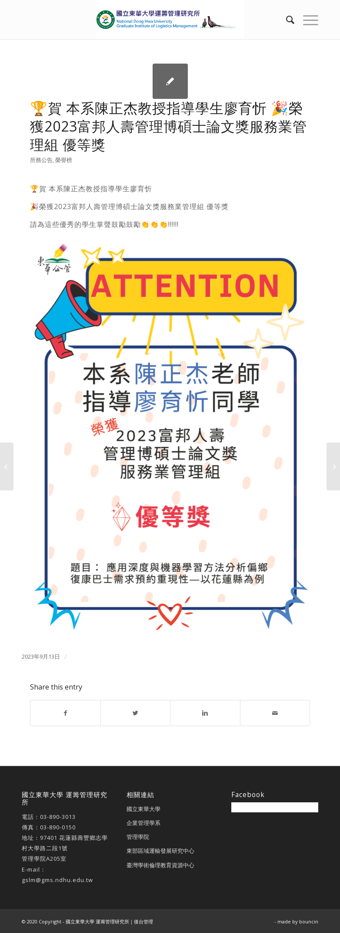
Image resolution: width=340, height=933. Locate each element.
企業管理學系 (143, 823)
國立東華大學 (143, 809)
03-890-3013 (58, 817)
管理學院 (138, 837)
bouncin (308, 921)
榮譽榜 (63, 160)
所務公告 (41, 160)
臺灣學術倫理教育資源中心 (160, 865)
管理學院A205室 (44, 858)
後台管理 (143, 921)
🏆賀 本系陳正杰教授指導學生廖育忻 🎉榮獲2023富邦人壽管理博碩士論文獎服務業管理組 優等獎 (168, 126)
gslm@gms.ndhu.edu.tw (57, 880)
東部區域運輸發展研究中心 (160, 851)
